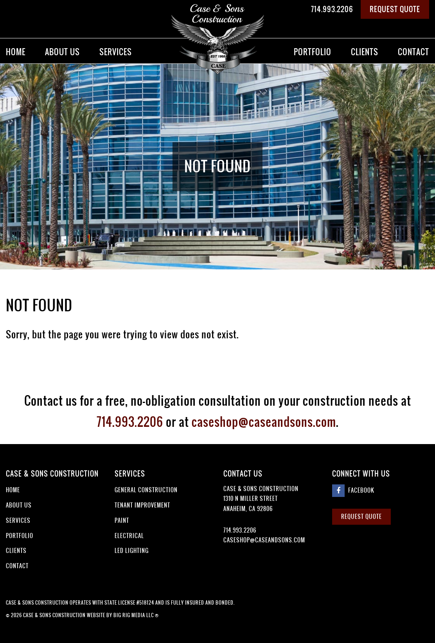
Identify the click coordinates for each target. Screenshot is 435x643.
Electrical (129, 535)
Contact (413, 52)
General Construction (146, 490)
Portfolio (312, 52)
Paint (122, 520)
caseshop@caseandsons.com (264, 422)
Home (15, 52)
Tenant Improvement (142, 505)
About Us (62, 52)
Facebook (353, 490)
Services (115, 52)
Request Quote (395, 9)
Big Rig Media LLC (133, 615)
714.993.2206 (332, 9)
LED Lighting (132, 550)
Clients (364, 52)
